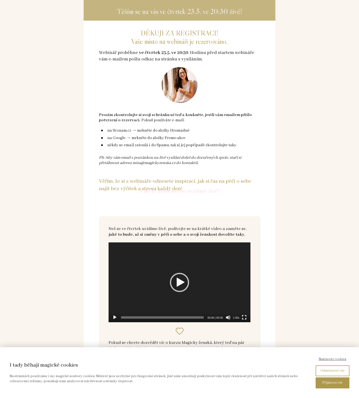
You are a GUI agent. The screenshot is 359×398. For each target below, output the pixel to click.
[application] (179, 282)
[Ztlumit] (228, 317)
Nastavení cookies (332, 359)
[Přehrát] (114, 317)
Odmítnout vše (332, 371)
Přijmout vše (332, 382)
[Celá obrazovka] (244, 317)
